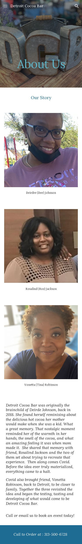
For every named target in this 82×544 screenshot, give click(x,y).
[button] (5, 6)
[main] (41, 43)
